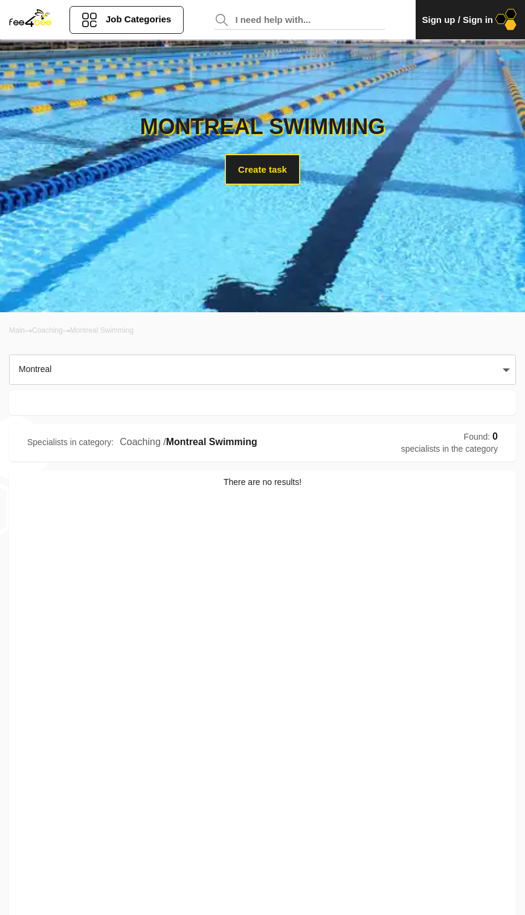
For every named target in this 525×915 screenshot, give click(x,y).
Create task (262, 169)
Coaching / (143, 442)
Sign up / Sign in (470, 19)
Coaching (47, 330)
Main (17, 330)
